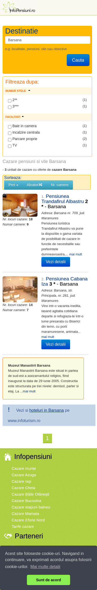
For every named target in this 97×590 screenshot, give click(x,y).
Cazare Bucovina (26, 500)
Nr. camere (60, 185)
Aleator (34, 185)
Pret (13, 185)
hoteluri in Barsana (46, 410)
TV (12, 145)
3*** (13, 106)
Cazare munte (24, 468)
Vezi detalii (56, 262)
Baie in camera (22, 126)
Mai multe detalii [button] (46, 566)
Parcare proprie (22, 139)
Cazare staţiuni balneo (31, 507)
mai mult (75, 254)
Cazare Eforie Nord (28, 520)
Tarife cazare (23, 526)
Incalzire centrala (24, 132)
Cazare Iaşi (21, 481)
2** (12, 100)
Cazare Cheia (23, 488)
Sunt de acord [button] (48, 580)
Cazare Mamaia (25, 513)
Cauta (78, 60)
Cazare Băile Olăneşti (30, 494)
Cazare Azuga (24, 475)
